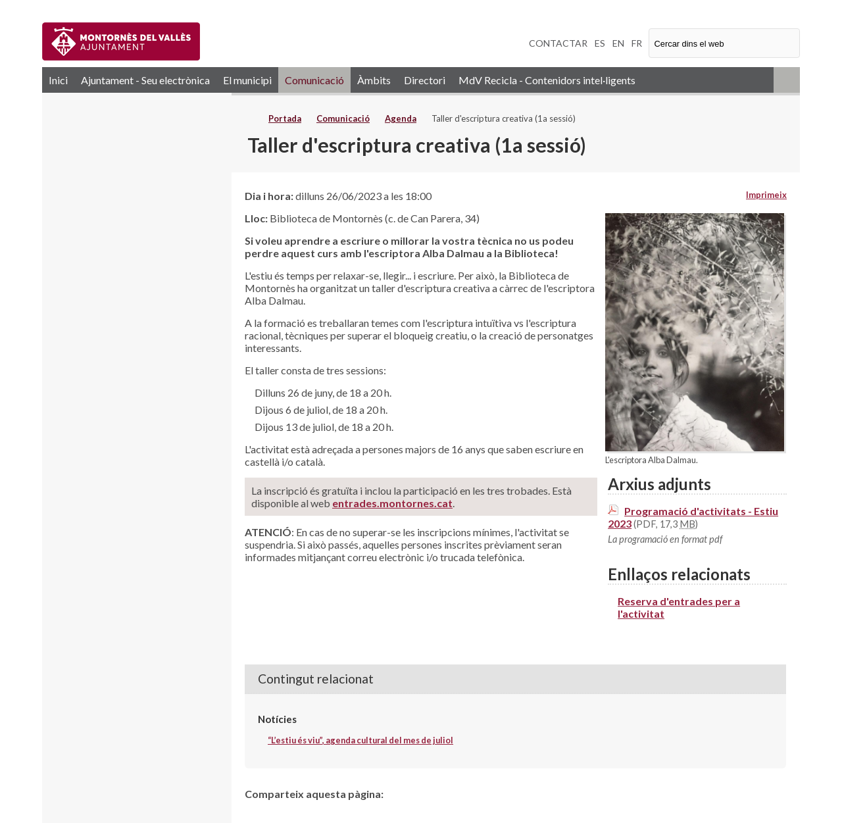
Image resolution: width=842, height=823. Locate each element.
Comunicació (314, 80)
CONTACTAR (558, 43)
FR (637, 43)
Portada (284, 118)
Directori (424, 80)
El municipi (247, 80)
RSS (787, 80)
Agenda (400, 118)
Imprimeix (766, 194)
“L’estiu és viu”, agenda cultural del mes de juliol (360, 740)
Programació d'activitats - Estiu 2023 (693, 517)
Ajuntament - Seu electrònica (145, 80)
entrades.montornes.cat (392, 503)
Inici (58, 80)
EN (618, 43)
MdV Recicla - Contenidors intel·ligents (546, 80)
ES (600, 43)
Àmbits (374, 80)
